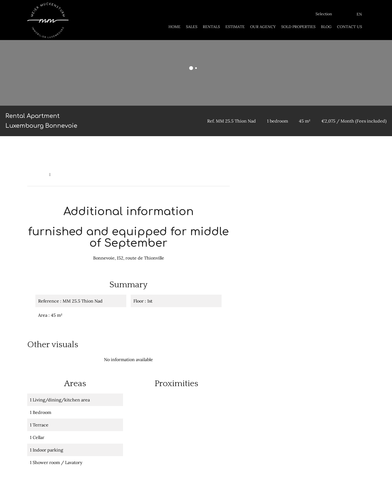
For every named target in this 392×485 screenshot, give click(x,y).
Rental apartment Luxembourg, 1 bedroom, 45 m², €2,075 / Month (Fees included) (127, 174)
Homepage (37, 174)
